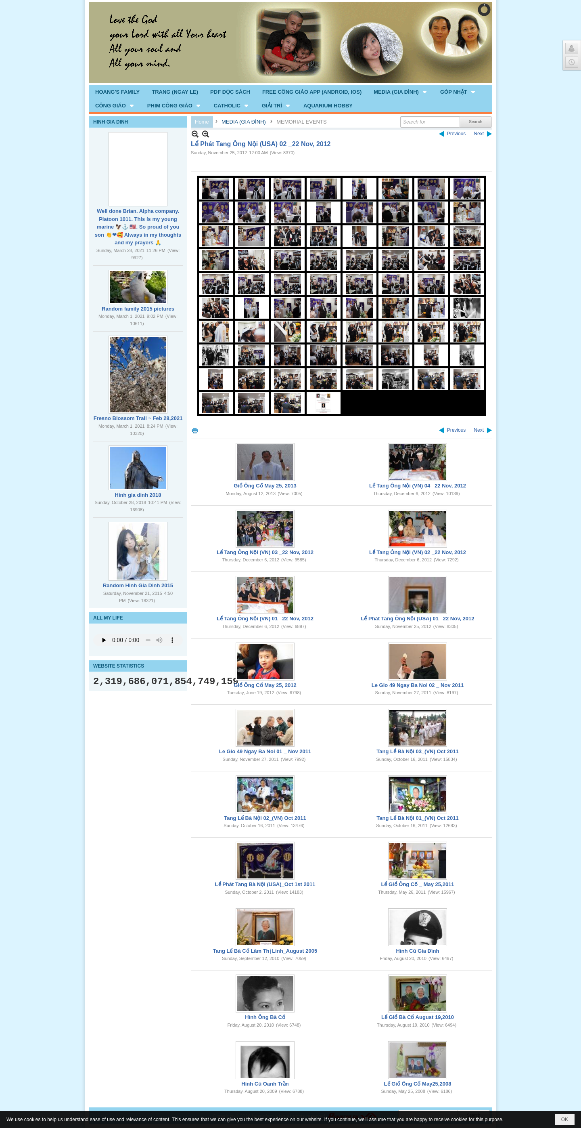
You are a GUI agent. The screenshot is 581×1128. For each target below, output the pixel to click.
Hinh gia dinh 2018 (138, 495)
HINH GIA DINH (110, 122)
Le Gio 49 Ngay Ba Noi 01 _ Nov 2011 (265, 751)
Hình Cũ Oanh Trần (265, 1084)
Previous (456, 134)
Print (195, 430)
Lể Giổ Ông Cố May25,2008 (417, 1084)
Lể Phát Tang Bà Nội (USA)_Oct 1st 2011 (265, 884)
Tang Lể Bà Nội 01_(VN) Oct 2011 (417, 818)
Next (479, 134)
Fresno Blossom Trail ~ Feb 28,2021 (138, 418)
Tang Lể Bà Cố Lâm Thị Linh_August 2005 (265, 951)
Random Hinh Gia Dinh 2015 (138, 585)
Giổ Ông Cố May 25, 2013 (265, 486)
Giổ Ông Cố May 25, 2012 (265, 685)
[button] (401, 92)
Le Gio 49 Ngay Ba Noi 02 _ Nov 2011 (418, 685)
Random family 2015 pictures (138, 309)
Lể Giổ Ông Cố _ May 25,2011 (417, 884)
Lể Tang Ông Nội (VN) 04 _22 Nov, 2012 (417, 486)
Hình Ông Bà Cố (265, 1017)
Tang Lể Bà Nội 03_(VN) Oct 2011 (417, 751)
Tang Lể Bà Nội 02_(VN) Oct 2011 (265, 818)
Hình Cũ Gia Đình (417, 951)
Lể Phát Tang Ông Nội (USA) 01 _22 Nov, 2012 (417, 618)
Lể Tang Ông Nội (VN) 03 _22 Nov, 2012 (265, 552)
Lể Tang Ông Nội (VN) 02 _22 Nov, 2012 (417, 552)
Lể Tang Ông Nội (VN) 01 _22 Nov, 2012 (265, 618)
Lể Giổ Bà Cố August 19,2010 (417, 1017)
